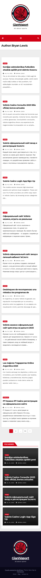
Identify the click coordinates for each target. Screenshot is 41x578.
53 (25, 431)
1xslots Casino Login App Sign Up (19, 181)
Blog (19, 574)
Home (14, 574)
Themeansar (20, 571)
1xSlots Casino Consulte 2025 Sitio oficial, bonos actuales (20, 478)
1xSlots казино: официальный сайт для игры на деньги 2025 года (18, 328)
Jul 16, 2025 (8, 73)
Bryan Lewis (19, 73)
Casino (5, 63)
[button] (38, 38)
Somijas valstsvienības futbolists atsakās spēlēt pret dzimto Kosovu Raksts (20, 70)
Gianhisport (20, 24)
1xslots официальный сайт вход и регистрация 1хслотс (20, 498)
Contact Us (25, 574)
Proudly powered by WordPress (14, 570)
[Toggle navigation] (21, 38)
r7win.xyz (5, 397)
